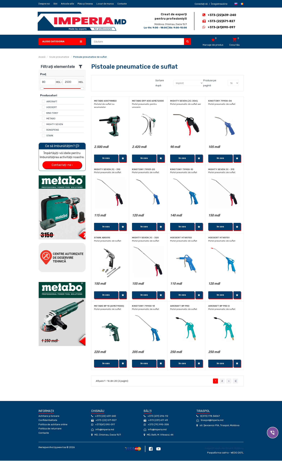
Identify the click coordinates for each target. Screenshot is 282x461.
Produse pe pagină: (209, 83)
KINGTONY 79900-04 (220, 101)
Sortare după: (159, 83)
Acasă (41, 57)
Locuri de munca (105, 3)
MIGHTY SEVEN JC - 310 (107, 169)
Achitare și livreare (48, 416)
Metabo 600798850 (105, 101)
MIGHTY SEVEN (54, 124)
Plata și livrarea (85, 3)
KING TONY (52, 113)
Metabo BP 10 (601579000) (109, 306)
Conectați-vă (201, 4)
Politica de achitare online (52, 425)
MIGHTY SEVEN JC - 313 (221, 169)
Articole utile (67, 3)
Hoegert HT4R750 (181, 238)
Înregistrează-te (219, 4)
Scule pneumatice (59, 57)
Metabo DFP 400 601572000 (148, 101)
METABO (50, 118)
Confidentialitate (47, 420)
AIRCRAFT (51, 101)
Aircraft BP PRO (179, 306)
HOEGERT (51, 107)
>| (235, 381)
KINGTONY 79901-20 (143, 169)
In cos (106, 158)
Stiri (55, 3)
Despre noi (44, 3)
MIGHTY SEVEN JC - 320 (145, 238)
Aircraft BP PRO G (219, 306)
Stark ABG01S (102, 238)
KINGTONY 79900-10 (181, 169)
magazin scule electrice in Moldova (224, 448)
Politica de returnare (50, 429)
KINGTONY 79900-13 (143, 306)
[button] (62, 41)
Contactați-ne (62, 165)
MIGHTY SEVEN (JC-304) (184, 101)
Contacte (122, 3)
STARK (49, 135)
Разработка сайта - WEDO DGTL (225, 453)
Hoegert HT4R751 (218, 238)
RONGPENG (52, 130)
